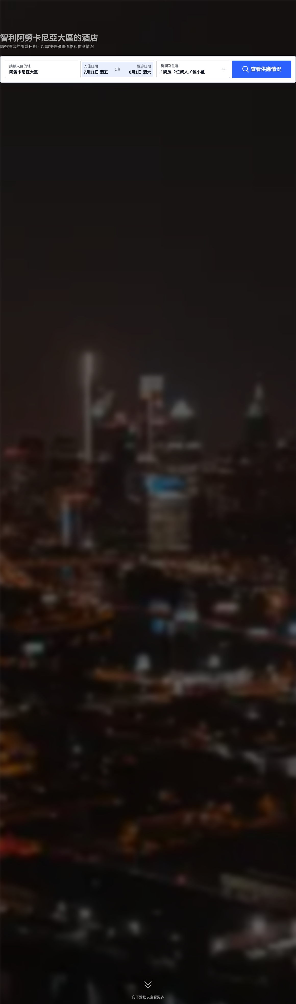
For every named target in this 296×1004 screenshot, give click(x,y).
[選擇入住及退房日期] (99, 69)
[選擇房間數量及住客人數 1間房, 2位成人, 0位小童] (193, 69)
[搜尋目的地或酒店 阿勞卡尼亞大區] (41, 69)
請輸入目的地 (20, 66)
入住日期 (91, 66)
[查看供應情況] (261, 69)
